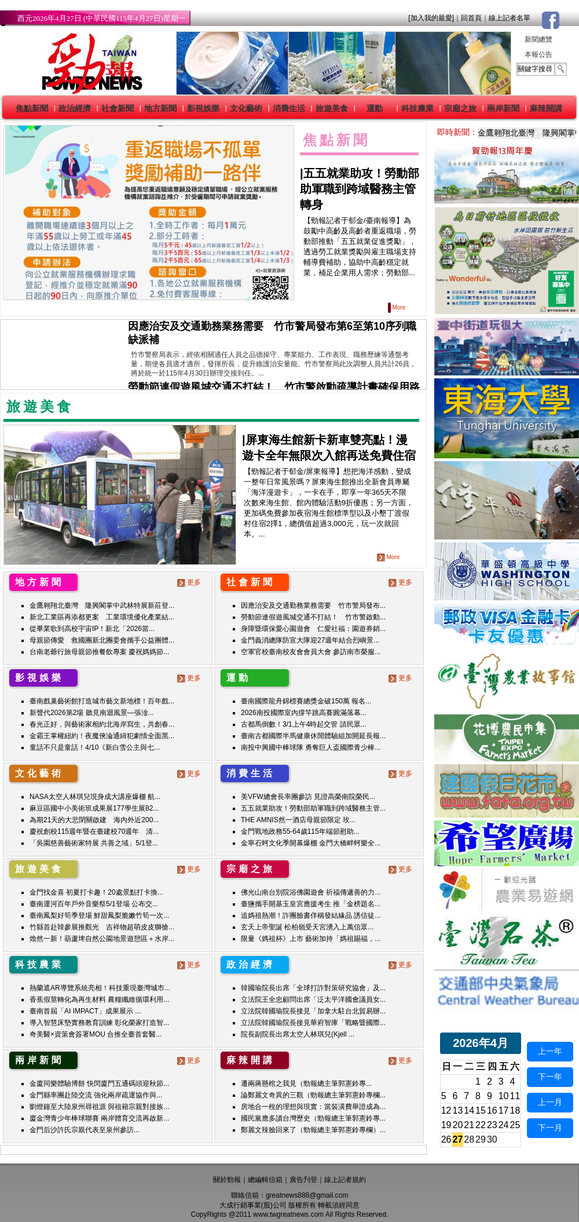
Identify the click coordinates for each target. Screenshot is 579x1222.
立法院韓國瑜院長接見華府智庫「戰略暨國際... (313, 1023)
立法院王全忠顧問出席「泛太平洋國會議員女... (313, 999)
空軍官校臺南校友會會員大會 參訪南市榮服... (310, 652)
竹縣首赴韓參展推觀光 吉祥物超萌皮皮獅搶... (102, 927)
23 (492, 1125)
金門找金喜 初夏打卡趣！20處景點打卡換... (96, 892)
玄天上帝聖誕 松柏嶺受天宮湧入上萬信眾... (307, 927)
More (397, 307)
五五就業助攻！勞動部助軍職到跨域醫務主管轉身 (359, 189)
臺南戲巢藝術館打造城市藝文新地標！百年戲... (102, 701)
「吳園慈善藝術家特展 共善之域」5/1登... (94, 843)
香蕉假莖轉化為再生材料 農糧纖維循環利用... (99, 999)
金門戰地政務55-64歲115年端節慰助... (300, 831)
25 (515, 1125)
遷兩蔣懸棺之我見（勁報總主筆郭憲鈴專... (306, 1083)
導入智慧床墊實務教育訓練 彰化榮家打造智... (99, 1023)
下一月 (550, 1127)
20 (458, 1125)
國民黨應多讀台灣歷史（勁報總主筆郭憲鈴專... (313, 1118)
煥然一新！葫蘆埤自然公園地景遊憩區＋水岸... (102, 939)
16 (492, 1110)
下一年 (550, 1076)
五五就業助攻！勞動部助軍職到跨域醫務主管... (313, 808)
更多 (190, 582)
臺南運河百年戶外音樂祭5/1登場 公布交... (94, 904)
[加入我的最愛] (431, 18)
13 (458, 1110)
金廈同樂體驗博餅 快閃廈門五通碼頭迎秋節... (99, 1083)
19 (446, 1125)
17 (504, 1110)
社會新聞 (117, 108)
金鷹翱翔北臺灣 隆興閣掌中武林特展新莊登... (102, 605)
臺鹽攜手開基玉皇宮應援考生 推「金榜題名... (310, 904)
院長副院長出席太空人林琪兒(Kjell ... (297, 1034)
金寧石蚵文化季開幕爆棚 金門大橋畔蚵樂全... (310, 843)
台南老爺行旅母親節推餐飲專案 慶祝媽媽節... (99, 652)
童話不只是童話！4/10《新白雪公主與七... (95, 747)
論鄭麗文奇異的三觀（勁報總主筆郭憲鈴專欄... (313, 1095)
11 (515, 1096)
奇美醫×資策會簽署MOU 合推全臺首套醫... (96, 1034)
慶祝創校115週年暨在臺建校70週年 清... (94, 831)
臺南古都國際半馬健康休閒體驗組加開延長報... (313, 736)
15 (480, 1110)
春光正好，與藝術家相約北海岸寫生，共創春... (102, 724)
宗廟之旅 (460, 108)
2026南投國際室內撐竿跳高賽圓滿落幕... (304, 713)
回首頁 (471, 18)
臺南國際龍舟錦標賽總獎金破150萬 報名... (306, 701)
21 (469, 1125)
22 (480, 1125)
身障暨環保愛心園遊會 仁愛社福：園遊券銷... (313, 629)
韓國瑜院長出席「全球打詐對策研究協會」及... (313, 988)
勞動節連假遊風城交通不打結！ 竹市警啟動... (313, 617)
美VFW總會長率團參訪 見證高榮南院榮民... (308, 797)
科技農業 (417, 108)
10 (504, 1096)
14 (469, 1110)
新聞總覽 (538, 39)
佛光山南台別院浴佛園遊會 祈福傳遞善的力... (310, 892)
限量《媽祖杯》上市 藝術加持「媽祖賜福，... (310, 939)
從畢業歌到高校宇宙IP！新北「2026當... (92, 629)
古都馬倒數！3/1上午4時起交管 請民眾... (304, 724)
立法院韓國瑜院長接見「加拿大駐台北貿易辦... (313, 1011)
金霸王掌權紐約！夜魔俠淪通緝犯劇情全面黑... (102, 736)
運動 (375, 108)
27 (458, 1139)
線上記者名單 (509, 18)
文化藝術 (246, 108)
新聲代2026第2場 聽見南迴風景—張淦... (92, 713)
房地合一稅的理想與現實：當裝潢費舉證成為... (313, 1107)
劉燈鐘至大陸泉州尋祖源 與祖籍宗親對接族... (99, 1107)
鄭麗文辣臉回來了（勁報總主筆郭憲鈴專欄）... (313, 1130)
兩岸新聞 (503, 108)
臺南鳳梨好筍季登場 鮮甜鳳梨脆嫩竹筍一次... (99, 915)
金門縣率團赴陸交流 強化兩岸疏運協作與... (96, 1095)
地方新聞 (160, 108)
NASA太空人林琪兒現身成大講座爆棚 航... (95, 797)
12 (446, 1110)
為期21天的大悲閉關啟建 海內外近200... (94, 820)
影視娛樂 (203, 108)
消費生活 (289, 108)
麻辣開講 (546, 108)
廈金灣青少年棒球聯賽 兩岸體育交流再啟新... (99, 1118)
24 (504, 1125)
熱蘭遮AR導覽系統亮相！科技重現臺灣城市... (100, 988)
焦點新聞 (32, 108)
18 (515, 1110)
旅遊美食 (332, 108)
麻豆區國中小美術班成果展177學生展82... (94, 808)
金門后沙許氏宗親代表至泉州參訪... (85, 1130)
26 (446, 1139)
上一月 (550, 1102)
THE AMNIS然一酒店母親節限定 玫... (298, 820)
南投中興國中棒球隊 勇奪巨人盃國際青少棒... (310, 747)
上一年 (550, 1051)
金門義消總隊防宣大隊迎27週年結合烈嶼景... (310, 640)
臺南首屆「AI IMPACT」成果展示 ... (85, 1011)
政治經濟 (74, 108)
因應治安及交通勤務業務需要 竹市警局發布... (313, 605)
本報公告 (538, 54)
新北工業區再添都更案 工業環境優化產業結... (102, 617)
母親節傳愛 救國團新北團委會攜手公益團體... (102, 640)
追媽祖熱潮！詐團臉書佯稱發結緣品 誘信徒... (310, 915)
